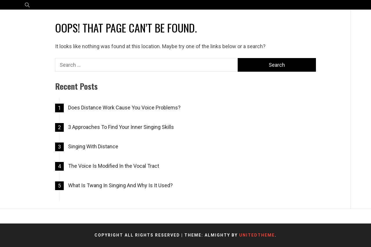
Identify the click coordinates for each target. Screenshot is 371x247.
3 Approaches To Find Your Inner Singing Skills (121, 127)
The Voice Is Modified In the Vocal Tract (113, 166)
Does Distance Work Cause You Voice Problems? (124, 107)
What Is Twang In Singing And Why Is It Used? (120, 185)
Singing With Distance (93, 146)
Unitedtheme (257, 235)
